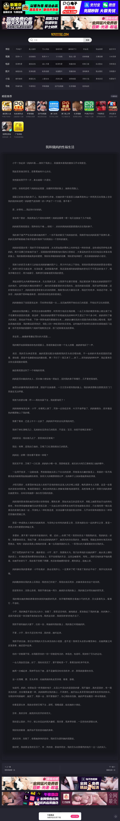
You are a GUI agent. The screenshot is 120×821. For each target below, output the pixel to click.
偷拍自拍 (32, 64)
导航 (7, 86)
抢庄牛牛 (112, 49)
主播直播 (99, 56)
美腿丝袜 (72, 71)
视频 (7, 56)
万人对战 (45, 49)
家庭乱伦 (32, 79)
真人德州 (32, 49)
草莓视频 (45, 86)
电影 (7, 63)
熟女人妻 (72, 56)
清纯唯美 (85, 71)
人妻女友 (45, 79)
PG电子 (19, 49)
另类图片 (112, 71)
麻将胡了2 (72, 49)
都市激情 (18, 79)
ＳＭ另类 (112, 56)
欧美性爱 (59, 64)
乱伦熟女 (99, 64)
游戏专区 (59, 49)
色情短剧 (85, 86)
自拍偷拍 (32, 56)
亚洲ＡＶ (18, 56)
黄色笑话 (99, 79)
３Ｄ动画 (59, 56)
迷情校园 (72, 79)
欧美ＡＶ (45, 56)
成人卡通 (45, 64)
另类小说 (85, 79)
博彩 (7, 49)
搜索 (87, 40)
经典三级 (85, 64)
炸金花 (85, 49)
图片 (7, 71)
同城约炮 (18, 86)
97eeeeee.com (60, 34)
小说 (7, 78)
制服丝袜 (72, 64)
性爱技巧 (112, 79)
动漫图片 (59, 71)
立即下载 (75, 816)
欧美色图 (45, 71)
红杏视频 (72, 86)
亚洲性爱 (18, 64)
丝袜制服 (85, 56)
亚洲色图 (32, 71)
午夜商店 (32, 86)
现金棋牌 (99, 49)
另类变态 (112, 64)
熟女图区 (99, 71)
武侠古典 (59, 79)
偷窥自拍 (18, 71)
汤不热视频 (59, 86)
